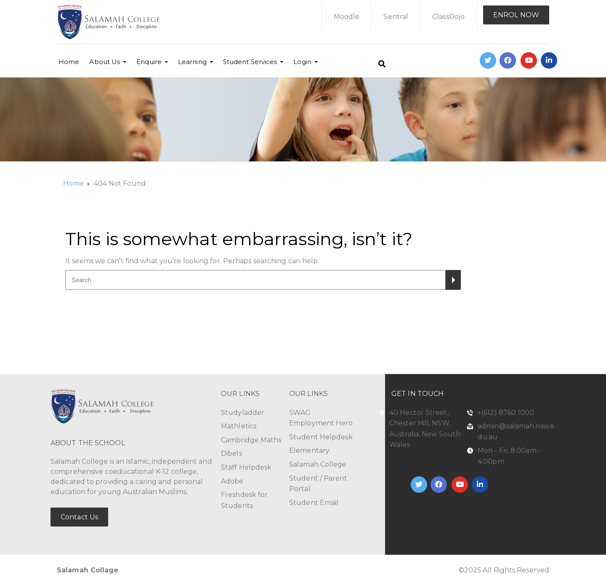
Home (68, 62)
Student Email (313, 503)
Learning (192, 62)
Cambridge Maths (251, 440)
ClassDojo (448, 17)
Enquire (149, 62)
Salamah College (318, 464)
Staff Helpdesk (246, 467)
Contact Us (79, 517)
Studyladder (242, 413)
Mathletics (238, 426)
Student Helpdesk (321, 437)
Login (302, 62)
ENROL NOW (516, 15)
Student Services (250, 62)
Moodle (347, 17)
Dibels (231, 453)
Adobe (232, 481)
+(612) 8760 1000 (506, 413)
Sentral (395, 17)
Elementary (309, 450)
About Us (104, 62)
